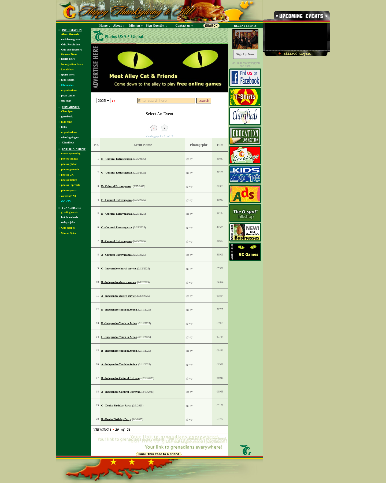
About (117, 25)
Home (103, 25)
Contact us (182, 25)
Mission (134, 25)
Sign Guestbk (156, 25)
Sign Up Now (245, 54)
